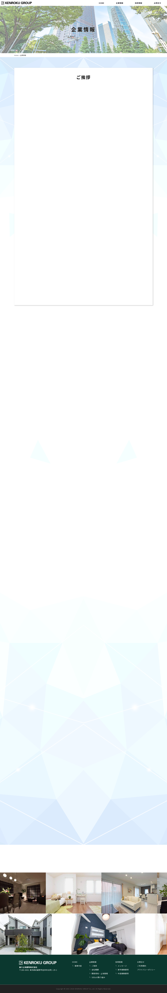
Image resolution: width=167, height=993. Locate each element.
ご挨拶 (94, 966)
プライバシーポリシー (146, 969)
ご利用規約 (141, 966)
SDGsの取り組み (98, 977)
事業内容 (78, 966)
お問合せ (157, 3)
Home (16, 55)
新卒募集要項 (123, 969)
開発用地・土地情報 (100, 973)
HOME (101, 3)
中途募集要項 (123, 973)
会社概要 (95, 969)
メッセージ (122, 966)
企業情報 (119, 3)
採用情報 (138, 3)
